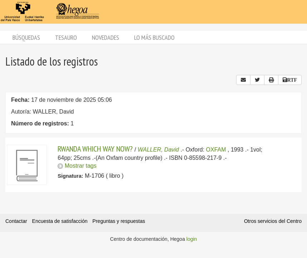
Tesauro (66, 37)
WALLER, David (158, 150)
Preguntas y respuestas (118, 221)
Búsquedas (26, 37)
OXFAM (216, 150)
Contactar (16, 221)
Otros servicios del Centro (273, 221)
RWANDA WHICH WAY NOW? (95, 149)
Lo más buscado (154, 37)
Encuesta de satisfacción (60, 221)
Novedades (105, 37)
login (191, 239)
